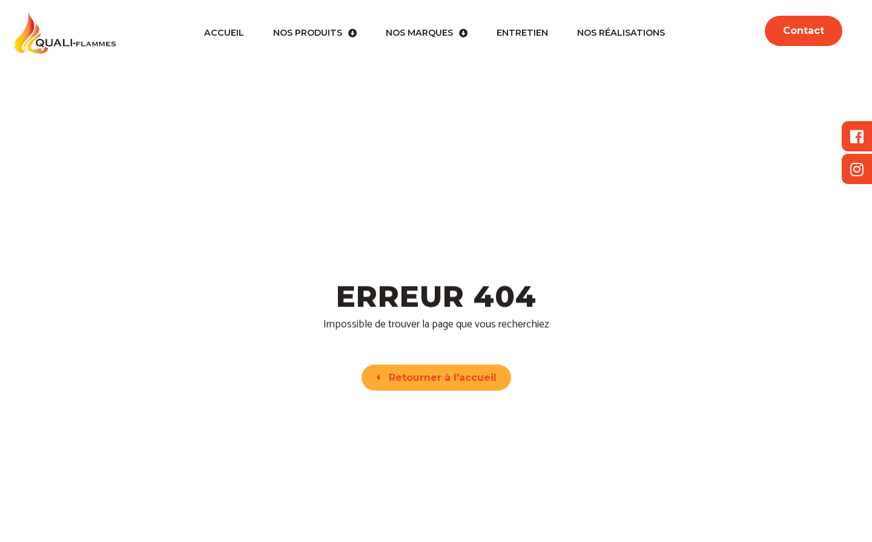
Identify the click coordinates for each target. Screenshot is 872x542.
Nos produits (315, 33)
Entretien (522, 32)
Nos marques (426, 33)
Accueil (224, 32)
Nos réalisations (621, 32)
